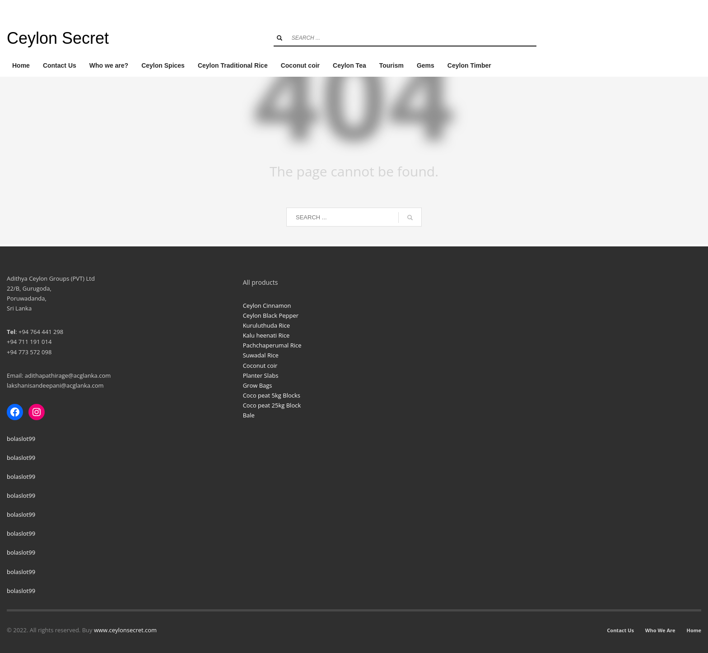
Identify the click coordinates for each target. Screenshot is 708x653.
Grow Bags (257, 385)
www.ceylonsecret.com (125, 630)
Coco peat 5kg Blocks (271, 395)
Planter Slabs (261, 375)
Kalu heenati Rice (266, 335)
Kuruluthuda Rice (266, 325)
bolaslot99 (21, 439)
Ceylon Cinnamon (267, 305)
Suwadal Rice (261, 355)
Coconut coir (260, 365)
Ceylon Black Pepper (270, 315)
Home (693, 630)
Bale (249, 415)
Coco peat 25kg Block (272, 405)
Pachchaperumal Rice (272, 345)
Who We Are (660, 630)
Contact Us (620, 630)
